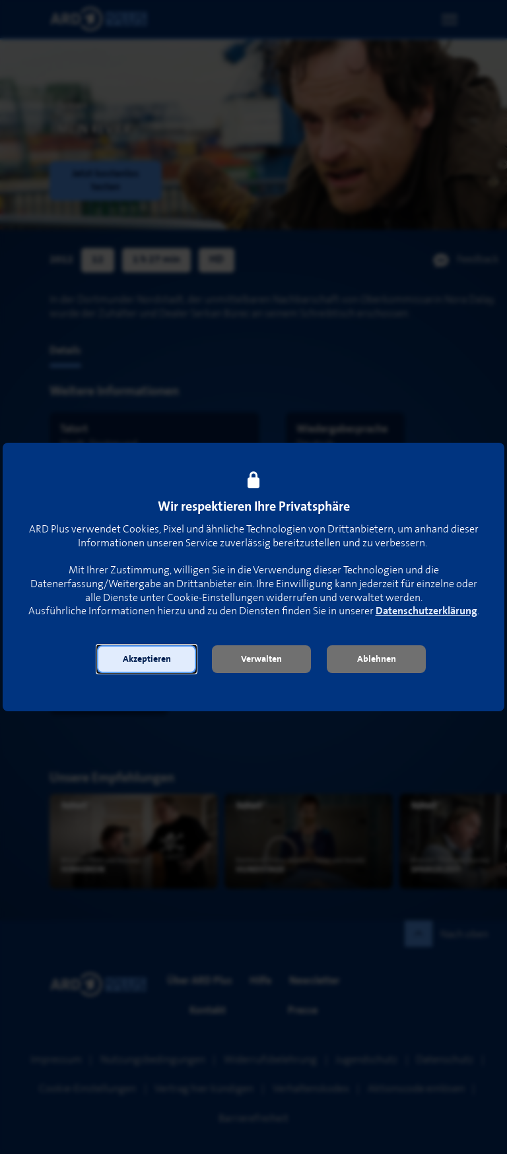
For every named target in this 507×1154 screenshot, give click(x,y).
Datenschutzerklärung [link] (426, 611)
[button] (146, 659)
